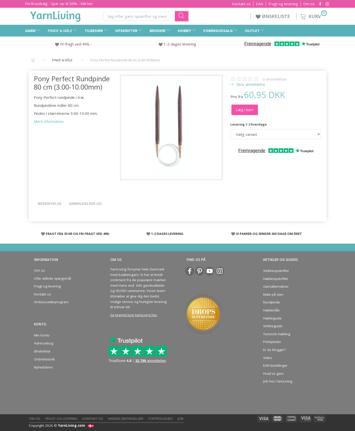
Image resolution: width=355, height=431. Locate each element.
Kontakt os (241, 4)
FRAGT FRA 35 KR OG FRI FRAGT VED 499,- (78, 233)
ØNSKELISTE (273, 16)
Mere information (49, 121)
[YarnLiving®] (55, 15)
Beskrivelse (49, 203)
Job (181, 418)
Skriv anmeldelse (250, 84)
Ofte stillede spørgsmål (52, 278)
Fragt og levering (283, 4)
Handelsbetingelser (125, 418)
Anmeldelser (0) (85, 203)
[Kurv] (313, 15)
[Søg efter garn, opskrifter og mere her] (182, 16)
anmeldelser (275, 79)
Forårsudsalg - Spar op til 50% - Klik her (59, 3)
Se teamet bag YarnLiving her (133, 315)
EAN (259, 4)
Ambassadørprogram (51, 302)
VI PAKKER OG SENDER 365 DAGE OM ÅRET (269, 233)
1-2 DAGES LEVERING (167, 233)
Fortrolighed (160, 418)
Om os (309, 4)
